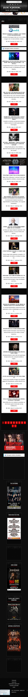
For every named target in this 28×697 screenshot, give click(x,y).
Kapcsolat (14, 682)
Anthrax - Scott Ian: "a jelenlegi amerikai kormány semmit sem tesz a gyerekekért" (14, 227)
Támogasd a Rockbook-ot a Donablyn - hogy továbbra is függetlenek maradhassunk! (14, 34)
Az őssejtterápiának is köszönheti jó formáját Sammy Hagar (14, 251)
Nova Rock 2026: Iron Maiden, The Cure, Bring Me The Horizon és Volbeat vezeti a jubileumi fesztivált (14, 304)
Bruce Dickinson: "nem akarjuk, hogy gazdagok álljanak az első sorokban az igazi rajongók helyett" (14, 197)
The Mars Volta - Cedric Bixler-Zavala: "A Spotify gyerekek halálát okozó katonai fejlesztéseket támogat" (14, 118)
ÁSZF (14, 687)
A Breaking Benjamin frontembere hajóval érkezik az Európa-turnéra (14, 352)
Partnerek (14, 680)
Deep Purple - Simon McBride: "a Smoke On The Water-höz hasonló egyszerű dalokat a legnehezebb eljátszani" (14, 144)
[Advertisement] (14, 79)
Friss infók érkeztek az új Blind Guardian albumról (14, 328)
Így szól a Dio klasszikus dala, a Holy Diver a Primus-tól (14, 377)
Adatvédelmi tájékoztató (14, 683)
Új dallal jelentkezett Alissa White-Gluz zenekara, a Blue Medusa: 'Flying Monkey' (14, 399)
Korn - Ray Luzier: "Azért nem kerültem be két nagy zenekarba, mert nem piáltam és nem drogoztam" (14, 93)
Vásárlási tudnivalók (14, 685)
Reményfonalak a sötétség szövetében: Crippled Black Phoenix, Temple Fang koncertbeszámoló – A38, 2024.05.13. (14, 62)
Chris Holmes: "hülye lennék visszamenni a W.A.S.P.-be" (14, 275)
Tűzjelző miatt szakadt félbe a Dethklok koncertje (14, 175)
